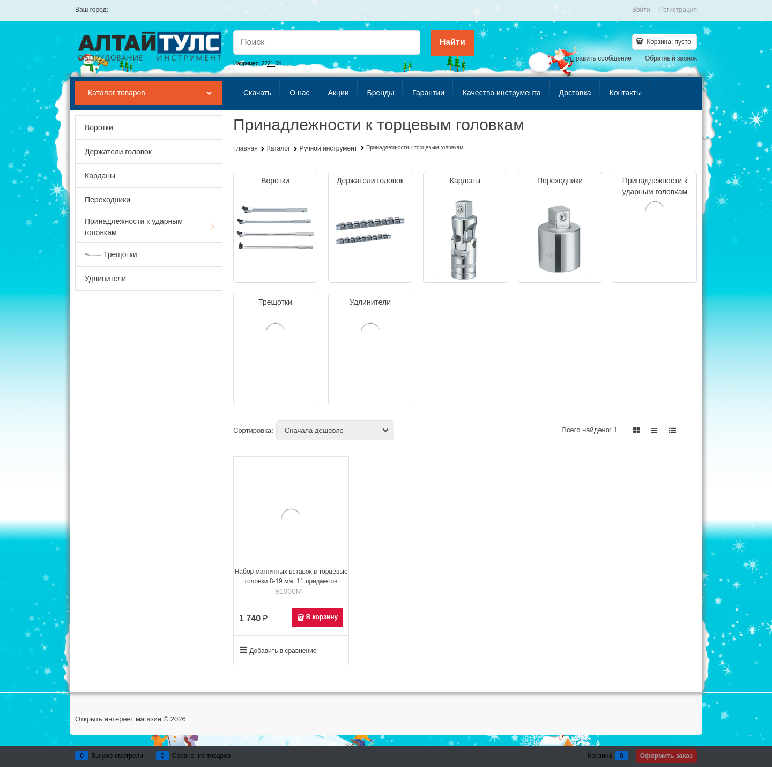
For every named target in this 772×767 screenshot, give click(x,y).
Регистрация (678, 9)
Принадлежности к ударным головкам (654, 186)
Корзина (600, 755)
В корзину (322, 617)
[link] (637, 430)
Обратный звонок (671, 58)
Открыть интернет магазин (118, 719)
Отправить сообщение (598, 58)
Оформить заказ (666, 756)
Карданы (465, 180)
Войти (641, 9)
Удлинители (370, 302)
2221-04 (271, 63)
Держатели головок (370, 180)
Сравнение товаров (201, 755)
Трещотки (275, 302)
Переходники (560, 180)
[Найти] (452, 43)
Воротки (275, 180)
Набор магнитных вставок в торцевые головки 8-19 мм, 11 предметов (291, 576)
